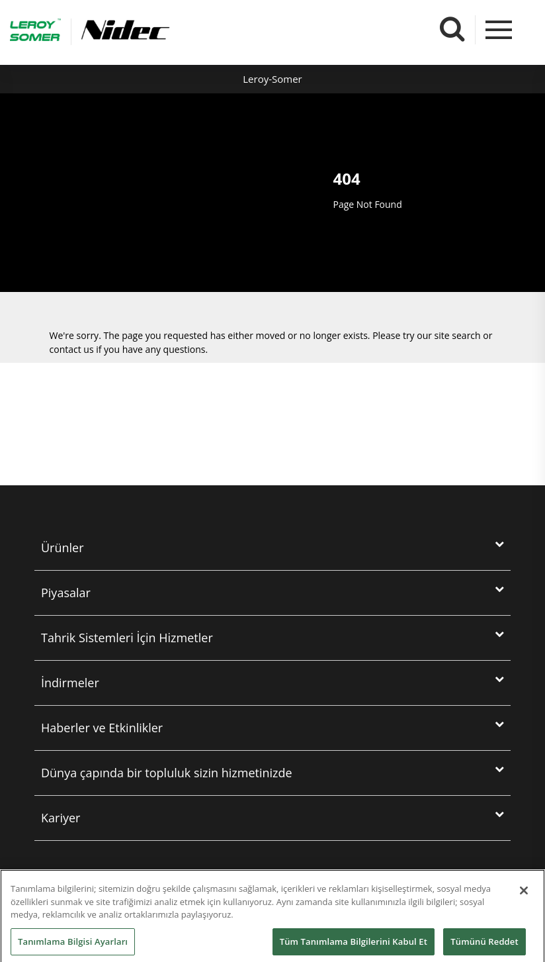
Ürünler (62, 547)
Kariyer (60, 818)
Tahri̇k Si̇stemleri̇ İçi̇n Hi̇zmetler (127, 638)
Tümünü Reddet (484, 947)
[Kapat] (523, 896)
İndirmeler (70, 683)
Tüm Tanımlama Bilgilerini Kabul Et (353, 947)
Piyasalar (66, 593)
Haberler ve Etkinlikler (102, 728)
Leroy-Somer (272, 78)
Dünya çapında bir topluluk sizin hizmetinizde (166, 773)
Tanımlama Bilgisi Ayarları (73, 947)
